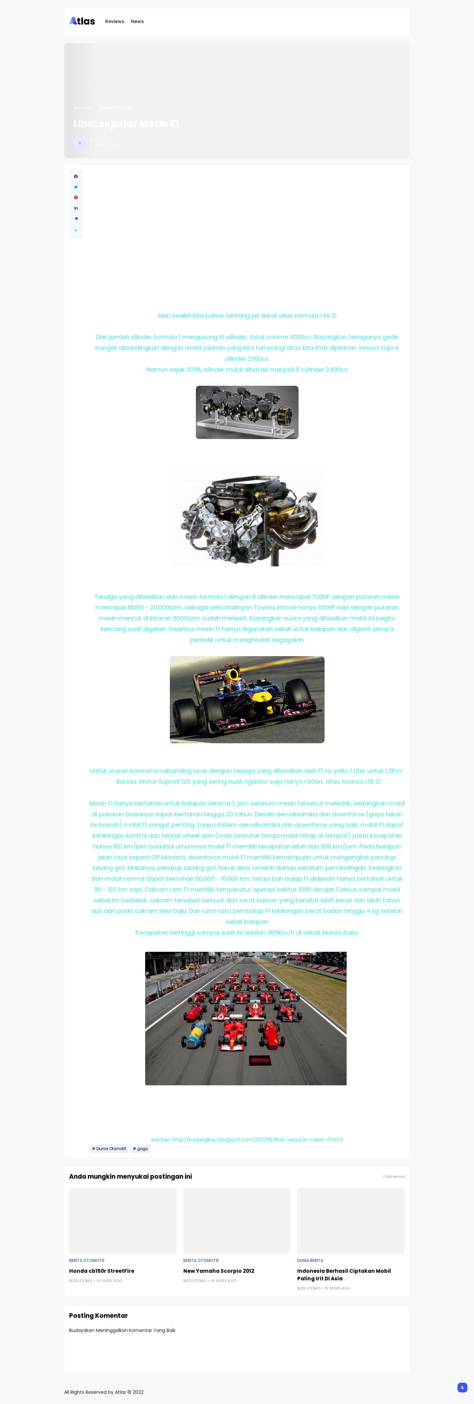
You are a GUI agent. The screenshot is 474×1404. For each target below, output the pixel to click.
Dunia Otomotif (115, 108)
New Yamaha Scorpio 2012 (218, 1271)
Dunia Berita (310, 1260)
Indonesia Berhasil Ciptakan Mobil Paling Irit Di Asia (344, 1275)
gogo (142, 1148)
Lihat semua (394, 1176)
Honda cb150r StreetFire (101, 1271)
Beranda (82, 108)
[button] (76, 230)
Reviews (114, 21)
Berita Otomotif (87, 1260)
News (137, 21)
